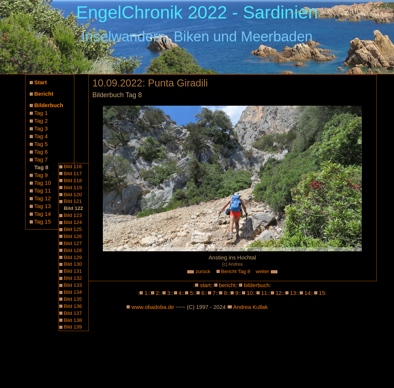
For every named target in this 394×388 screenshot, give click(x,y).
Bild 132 (73, 278)
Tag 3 (41, 128)
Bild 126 (73, 236)
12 (279, 293)
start (205, 285)
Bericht (44, 94)
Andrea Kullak (250, 307)
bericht (227, 285)
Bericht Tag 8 (235, 271)
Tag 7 (41, 159)
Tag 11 (42, 190)
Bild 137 (73, 313)
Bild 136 (73, 306)
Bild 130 (73, 264)
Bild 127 (73, 243)
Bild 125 (73, 229)
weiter (267, 271)
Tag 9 (41, 175)
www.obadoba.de (152, 307)
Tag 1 (41, 113)
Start (40, 82)
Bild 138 (73, 320)
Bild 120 (73, 194)
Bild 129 (73, 257)
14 (307, 293)
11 (264, 293)
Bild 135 (73, 299)
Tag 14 (42, 214)
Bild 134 (73, 292)
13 (293, 293)
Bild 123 (73, 215)
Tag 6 (41, 152)
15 (322, 293)
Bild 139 (73, 327)
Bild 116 (73, 166)
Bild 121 (73, 201)
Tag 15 (42, 221)
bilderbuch (256, 285)
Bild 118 (73, 180)
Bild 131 (73, 271)
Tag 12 (42, 198)
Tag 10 (42, 183)
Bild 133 (73, 285)
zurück (199, 271)
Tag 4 (41, 136)
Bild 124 (73, 222)
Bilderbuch (48, 105)
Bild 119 (73, 187)
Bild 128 (73, 250)
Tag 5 (41, 144)
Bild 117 (73, 173)
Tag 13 (42, 206)
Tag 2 (41, 121)
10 (250, 293)
